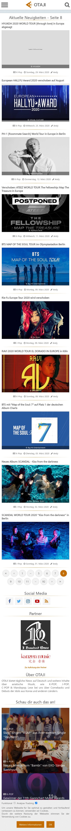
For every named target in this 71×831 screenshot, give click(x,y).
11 (27, 581)
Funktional (7, 803)
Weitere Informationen (30, 824)
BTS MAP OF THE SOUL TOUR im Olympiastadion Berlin (33, 244)
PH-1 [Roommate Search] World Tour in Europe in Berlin (34, 133)
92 (43, 581)
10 (19, 581)
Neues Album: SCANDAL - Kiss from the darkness (30, 461)
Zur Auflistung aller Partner (35, 667)
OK (50, 824)
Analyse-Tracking (25, 803)
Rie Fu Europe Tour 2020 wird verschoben (25, 297)
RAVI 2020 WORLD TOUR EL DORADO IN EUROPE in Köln (35, 351)
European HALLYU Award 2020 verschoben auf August (33, 80)
